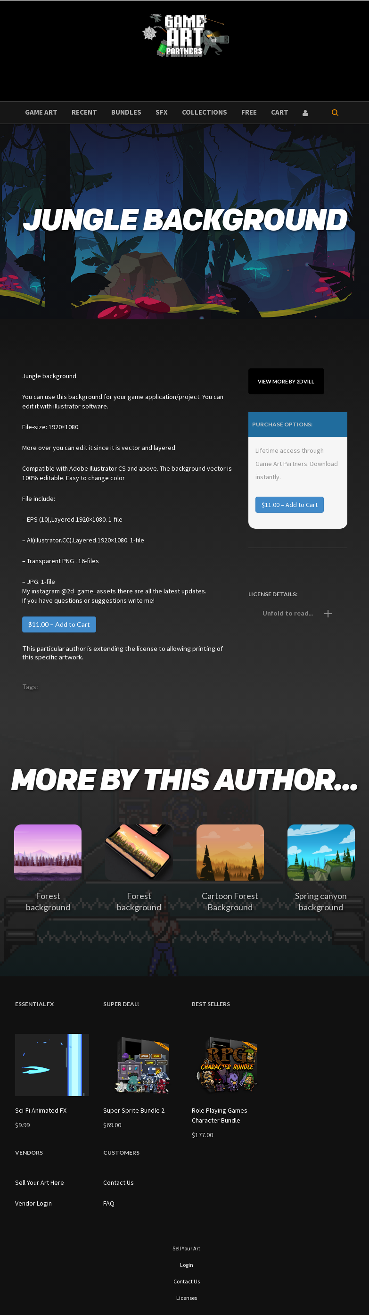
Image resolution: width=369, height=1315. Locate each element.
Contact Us (118, 1182)
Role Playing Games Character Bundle (219, 1115)
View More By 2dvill (286, 381)
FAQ (109, 1203)
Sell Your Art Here (39, 1182)
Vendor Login (33, 1203)
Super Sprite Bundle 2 (133, 1110)
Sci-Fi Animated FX (40, 1110)
